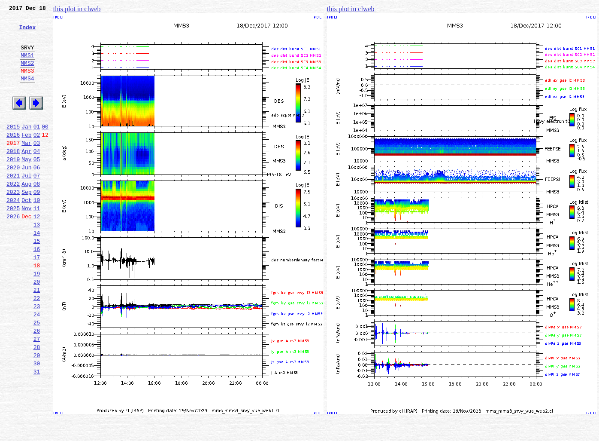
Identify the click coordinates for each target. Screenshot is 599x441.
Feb (26, 156)
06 (36, 194)
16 (36, 289)
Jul (26, 204)
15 (36, 279)
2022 (13, 213)
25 (36, 374)
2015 (13, 147)
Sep (26, 223)
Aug (26, 213)
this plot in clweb (77, 8)
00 (45, 147)
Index (27, 32)
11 (36, 241)
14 (36, 270)
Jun (26, 194)
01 (36, 147)
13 (36, 260)
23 (36, 355)
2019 (13, 185)
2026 (13, 251)
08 (36, 213)
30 (36, 421)
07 (36, 204)
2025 (13, 241)
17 (36, 298)
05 (36, 185)
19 (36, 317)
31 (36, 431)
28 (36, 402)
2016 (13, 156)
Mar (26, 166)
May (26, 185)
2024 (13, 232)
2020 (13, 194)
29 (36, 412)
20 (36, 327)
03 (36, 166)
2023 (13, 223)
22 (36, 345)
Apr (26, 175)
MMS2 (27, 74)
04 (36, 175)
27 (36, 393)
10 (36, 232)
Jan (26, 147)
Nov (26, 241)
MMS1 (27, 65)
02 (36, 156)
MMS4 (27, 92)
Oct (26, 232)
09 (36, 223)
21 (36, 336)
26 (36, 383)
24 (36, 364)
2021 (13, 204)
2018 (13, 175)
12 (36, 251)
